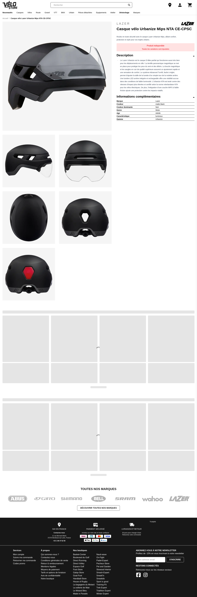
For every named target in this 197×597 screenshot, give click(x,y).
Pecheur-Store (102, 563)
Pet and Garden (103, 566)
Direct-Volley (78, 563)
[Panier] (189, 5)
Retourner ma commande (24, 560)
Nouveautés (7, 13)
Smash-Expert (102, 572)
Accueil (5, 18)
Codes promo (19, 563)
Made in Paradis (80, 594)
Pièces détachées (85, 13)
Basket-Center (79, 554)
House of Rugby (80, 582)
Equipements (101, 13)
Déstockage (124, 13)
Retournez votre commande (131, 535)
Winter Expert (102, 594)
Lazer (155, 24)
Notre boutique (47, 579)
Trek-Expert (101, 588)
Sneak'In (100, 575)
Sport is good (102, 582)
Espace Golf (78, 566)
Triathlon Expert (103, 591)
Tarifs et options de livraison (53, 572)
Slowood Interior (103, 569)
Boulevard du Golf (81, 557)
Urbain (71, 13)
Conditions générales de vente (54, 560)
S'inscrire (175, 560)
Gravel (47, 13)
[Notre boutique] (169, 5)
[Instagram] (145, 575)
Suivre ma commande (23, 557)
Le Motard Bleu (80, 591)
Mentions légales (48, 566)
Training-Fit (101, 585)
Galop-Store (78, 572)
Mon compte (18, 554)
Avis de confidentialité (50, 575)
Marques (136, 13)
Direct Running (79, 560)
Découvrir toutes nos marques (98, 508)
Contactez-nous (59, 533)
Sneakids (100, 579)
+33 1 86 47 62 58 (59, 541)
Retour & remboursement (52, 563)
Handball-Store (80, 579)
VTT (55, 13)
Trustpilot (153, 522)
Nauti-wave (101, 554)
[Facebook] (138, 575)
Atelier (112, 13)
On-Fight (100, 557)
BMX (63, 13)
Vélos (30, 13)
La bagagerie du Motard (83, 585)
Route (38, 13)
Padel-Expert (102, 560)
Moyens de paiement (50, 569)
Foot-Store (78, 569)
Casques (19, 13)
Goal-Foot (77, 575)
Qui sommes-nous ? (50, 554)
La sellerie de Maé (81, 588)
